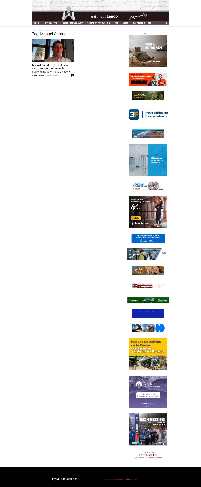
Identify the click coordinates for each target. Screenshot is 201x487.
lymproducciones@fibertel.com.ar (148, 458)
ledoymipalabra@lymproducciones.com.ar (121, 479)
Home (34, 30)
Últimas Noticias (38, 61)
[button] (166, 23)
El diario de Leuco (38, 75)
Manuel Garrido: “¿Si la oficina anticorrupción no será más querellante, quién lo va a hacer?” (51, 68)
